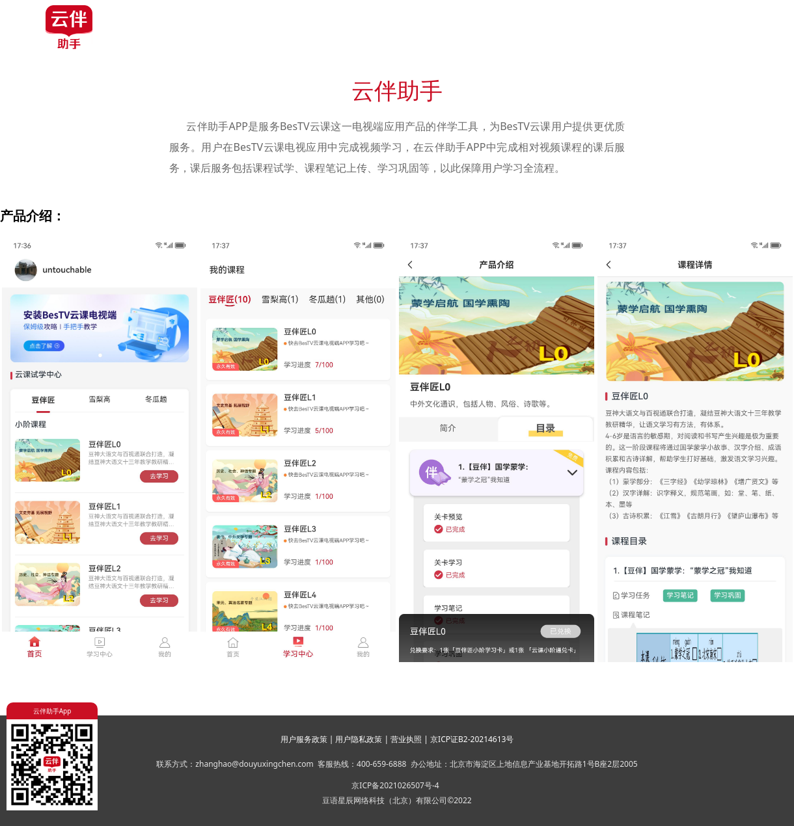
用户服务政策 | (308, 739)
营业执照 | (410, 739)
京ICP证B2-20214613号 (471, 739)
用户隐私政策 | (362, 739)
